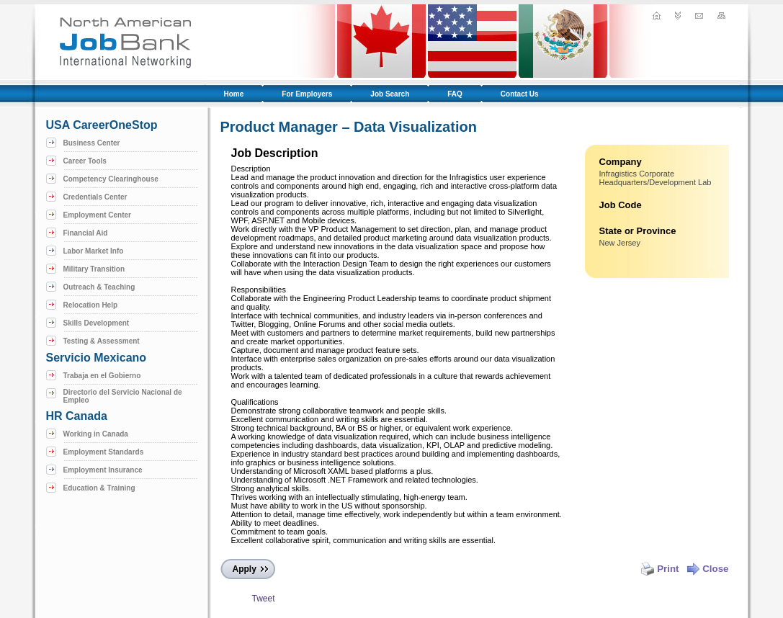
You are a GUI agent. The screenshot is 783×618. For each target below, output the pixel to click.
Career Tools (85, 161)
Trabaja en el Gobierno (102, 376)
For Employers (307, 94)
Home (234, 94)
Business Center (91, 143)
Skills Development (96, 323)
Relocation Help (90, 305)
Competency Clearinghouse (110, 179)
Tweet (262, 599)
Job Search (389, 94)
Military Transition (94, 269)
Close (707, 568)
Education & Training (99, 488)
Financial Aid (85, 233)
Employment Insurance (103, 470)
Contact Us (520, 94)
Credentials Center (95, 197)
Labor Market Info (93, 251)
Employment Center (97, 215)
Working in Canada (95, 434)
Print (660, 568)
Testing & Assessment (101, 341)
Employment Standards (103, 452)
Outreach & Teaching (99, 287)
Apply (244, 569)
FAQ (454, 94)
